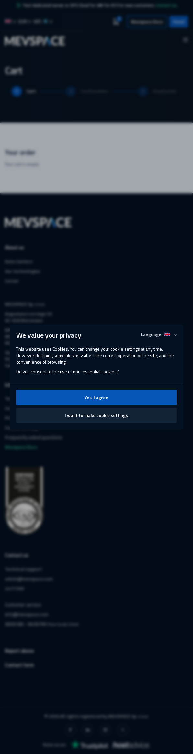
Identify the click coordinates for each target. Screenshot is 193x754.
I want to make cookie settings (96, 415)
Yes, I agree (96, 397)
